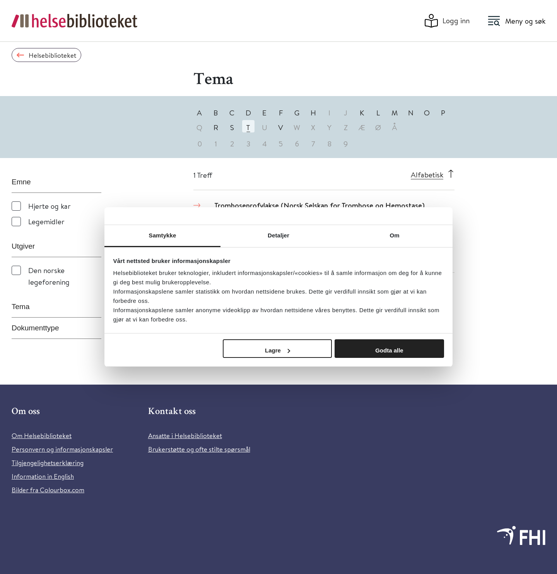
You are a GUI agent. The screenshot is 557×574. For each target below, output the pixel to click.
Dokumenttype (35, 328)
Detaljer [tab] (278, 235)
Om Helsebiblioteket (42, 435)
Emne (21, 182)
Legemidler (46, 221)
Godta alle (389, 350)
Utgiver (23, 246)
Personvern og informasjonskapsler (62, 449)
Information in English (43, 476)
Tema (20, 306)
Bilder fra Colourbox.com (48, 489)
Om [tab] (394, 235)
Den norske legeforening (49, 276)
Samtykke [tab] (162, 235)
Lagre (277, 350)
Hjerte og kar (49, 206)
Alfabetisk (427, 174)
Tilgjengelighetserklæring (48, 462)
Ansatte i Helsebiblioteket (185, 435)
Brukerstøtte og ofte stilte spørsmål (199, 449)
